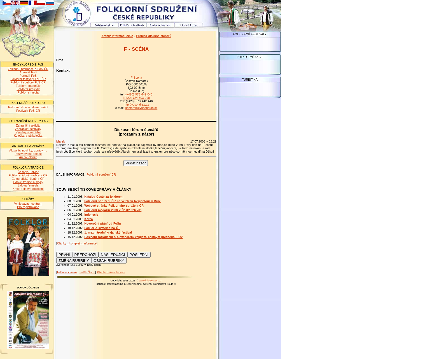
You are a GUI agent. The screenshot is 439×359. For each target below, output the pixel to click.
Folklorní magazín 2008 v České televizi (112, 210)
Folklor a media (28, 92)
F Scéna (136, 77)
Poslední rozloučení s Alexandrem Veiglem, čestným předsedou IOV (133, 237)
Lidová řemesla (28, 185)
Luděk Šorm (87, 272)
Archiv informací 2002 (117, 36)
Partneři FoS (28, 75)
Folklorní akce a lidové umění (28, 107)
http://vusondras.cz (136, 104)
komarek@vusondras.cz (141, 107)
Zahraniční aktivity (28, 125)
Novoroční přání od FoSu (102, 223)
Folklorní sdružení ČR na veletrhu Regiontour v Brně (122, 201)
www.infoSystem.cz (150, 280)
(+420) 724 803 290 (136, 97)
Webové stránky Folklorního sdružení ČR (114, 205)
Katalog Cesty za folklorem (103, 196)
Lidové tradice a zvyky (28, 182)
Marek (60, 141)
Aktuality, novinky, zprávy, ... (28, 150)
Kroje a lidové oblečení (28, 188)
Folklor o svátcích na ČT (102, 228)
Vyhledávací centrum (28, 203)
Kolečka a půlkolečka (28, 135)
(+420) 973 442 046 (138, 94)
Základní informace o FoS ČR (28, 69)
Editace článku (67, 272)
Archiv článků (28, 157)
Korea (88, 219)
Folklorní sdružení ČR (101, 174)
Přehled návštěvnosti (111, 272)
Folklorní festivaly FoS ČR (28, 79)
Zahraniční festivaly (28, 128)
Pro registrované (28, 207)
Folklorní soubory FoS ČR (28, 82)
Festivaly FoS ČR (28, 110)
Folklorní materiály (28, 85)
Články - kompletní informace (77, 243)
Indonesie (91, 214)
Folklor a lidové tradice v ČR (28, 175)
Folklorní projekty (28, 89)
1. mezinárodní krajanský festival (108, 232)
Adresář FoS (28, 72)
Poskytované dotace (28, 153)
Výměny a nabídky (28, 132)
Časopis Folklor (28, 172)
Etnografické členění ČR (28, 178)
